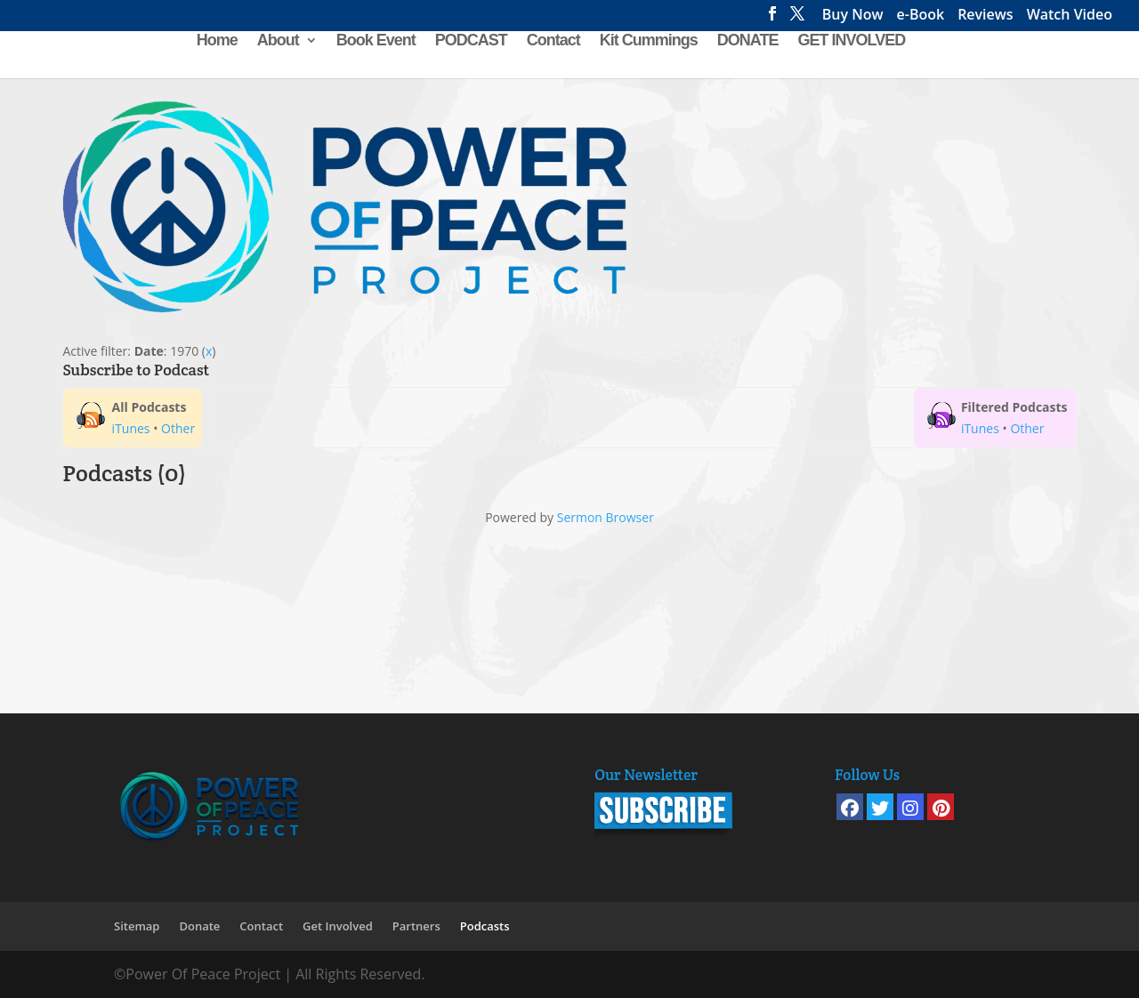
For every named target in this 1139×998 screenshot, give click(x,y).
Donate (199, 926)
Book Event (376, 41)
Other (178, 428)
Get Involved (338, 926)
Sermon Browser (605, 517)
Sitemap (136, 926)
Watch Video (1069, 16)
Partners (416, 926)
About (278, 41)
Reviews (985, 16)
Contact (553, 41)
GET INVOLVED (852, 41)
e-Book (921, 16)
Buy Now (853, 16)
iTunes (131, 428)
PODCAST (471, 41)
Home (217, 41)
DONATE (748, 41)
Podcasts (485, 926)
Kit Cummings (649, 41)
